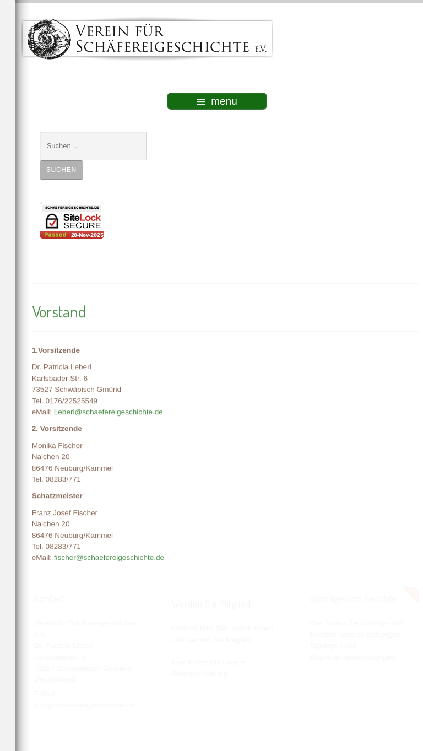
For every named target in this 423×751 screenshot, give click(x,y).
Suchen (61, 170)
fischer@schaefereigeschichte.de (109, 557)
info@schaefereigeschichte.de (84, 705)
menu (217, 101)
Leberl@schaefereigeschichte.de (108, 411)
